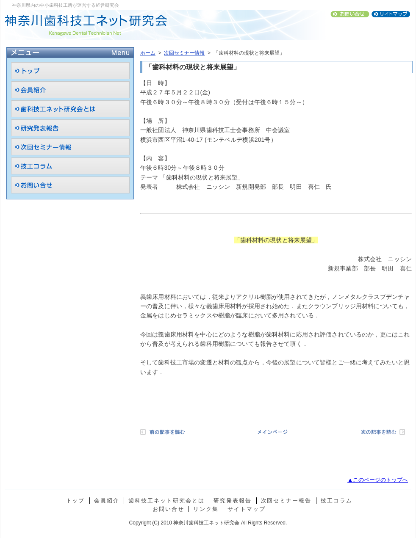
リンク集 (206, 509)
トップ (75, 500)
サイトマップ (246, 509)
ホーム (147, 53)
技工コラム (336, 500)
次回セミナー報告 (286, 500)
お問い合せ (168, 509)
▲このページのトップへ (377, 480)
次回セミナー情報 (184, 53)
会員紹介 (106, 500)
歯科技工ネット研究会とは (166, 500)
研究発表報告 (233, 500)
